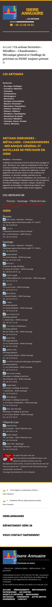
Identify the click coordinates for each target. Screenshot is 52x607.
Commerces (23, 596)
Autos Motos (39, 596)
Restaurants (39, 589)
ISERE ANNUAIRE (32, 11)
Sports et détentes (13, 594)
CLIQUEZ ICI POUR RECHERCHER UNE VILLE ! (23, 205)
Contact (22, 599)
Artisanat (8, 596)
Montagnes (32, 594)
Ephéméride (9, 599)
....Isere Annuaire (28, 556)
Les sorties (25, 592)
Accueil (7, 47)
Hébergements (21, 589)
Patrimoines (10, 592)
